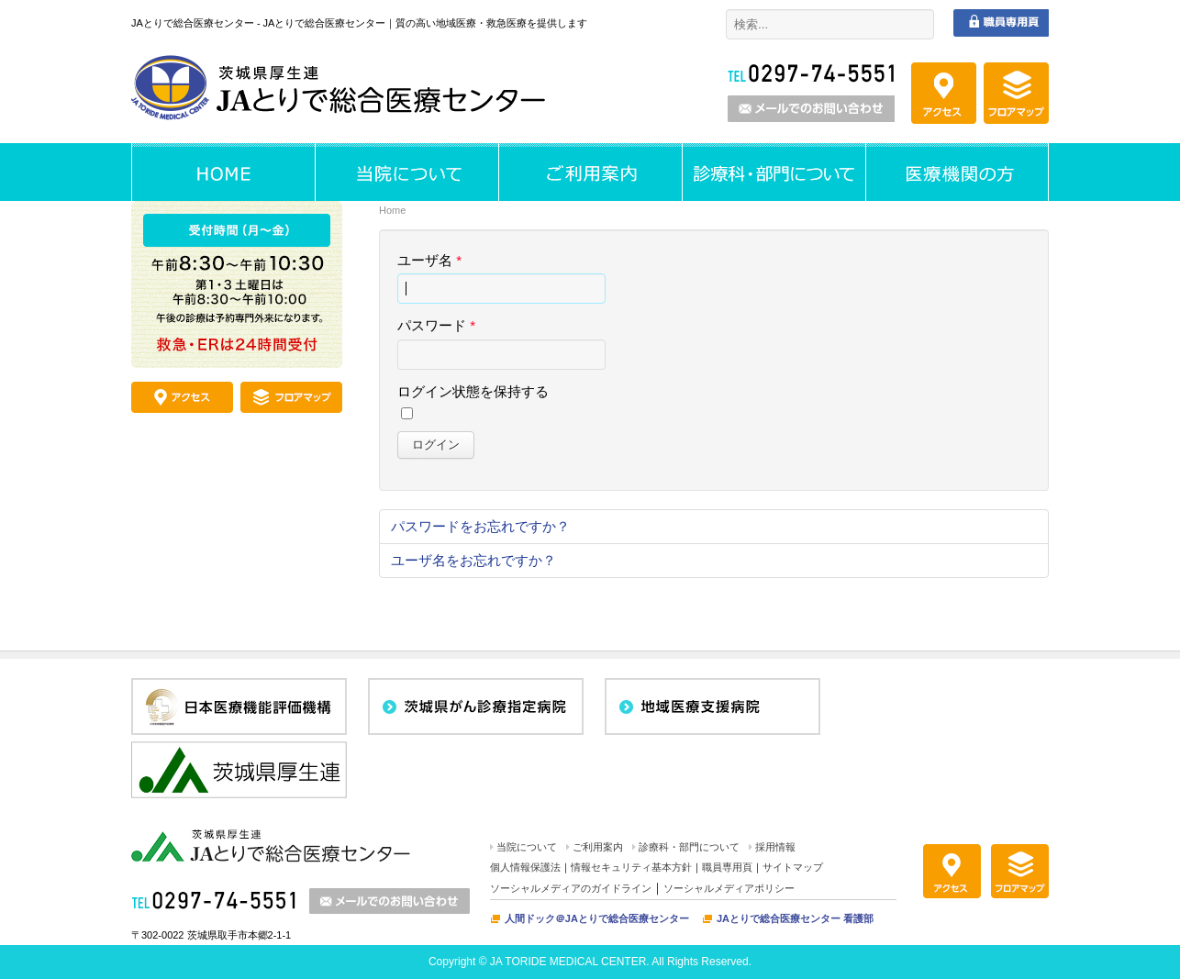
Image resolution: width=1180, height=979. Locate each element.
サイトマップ (793, 867)
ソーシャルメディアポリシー (729, 888)
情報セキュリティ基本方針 (631, 867)
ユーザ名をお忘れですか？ (473, 560)
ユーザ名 (429, 260)
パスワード (436, 325)
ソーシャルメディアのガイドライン (570, 888)
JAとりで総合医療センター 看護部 (795, 918)
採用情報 (775, 846)
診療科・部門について (689, 846)
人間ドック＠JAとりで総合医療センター (597, 918)
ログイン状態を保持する (473, 391)
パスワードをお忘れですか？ (480, 526)
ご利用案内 (598, 846)
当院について (526, 846)
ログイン (436, 444)
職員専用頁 (727, 867)
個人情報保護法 (525, 867)
